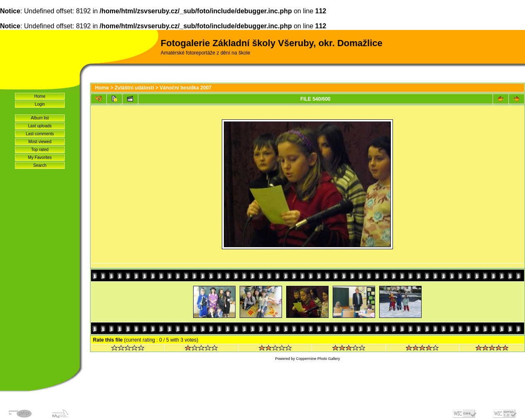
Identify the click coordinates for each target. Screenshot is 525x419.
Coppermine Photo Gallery (318, 359)
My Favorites (40, 157)
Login (40, 104)
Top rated (40, 149)
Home (40, 96)
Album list (40, 118)
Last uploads (40, 126)
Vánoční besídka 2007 (185, 88)
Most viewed (40, 141)
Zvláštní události (134, 88)
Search (40, 165)
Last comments (40, 133)
